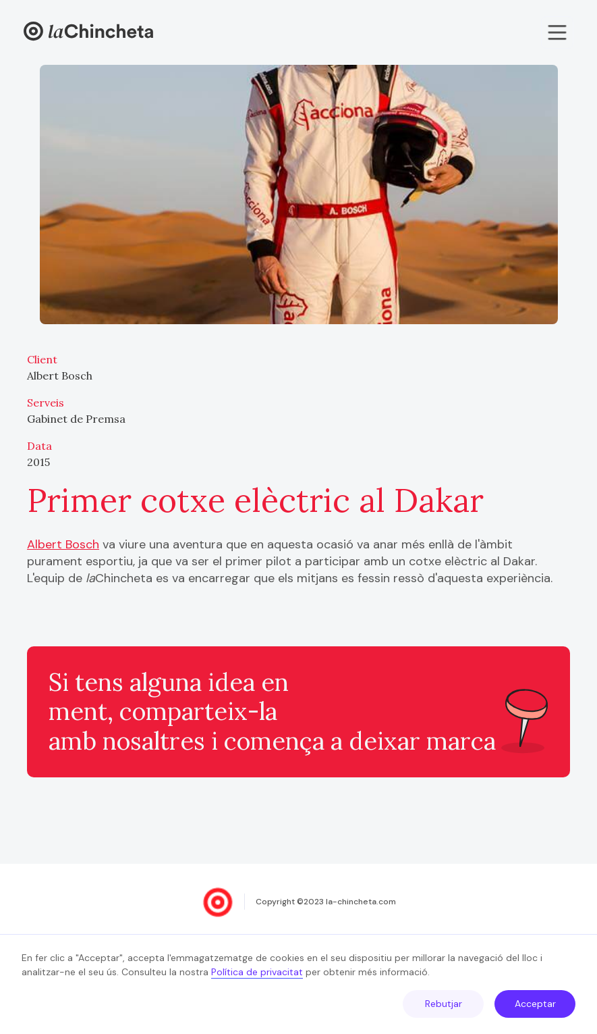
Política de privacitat (257, 972)
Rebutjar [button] (443, 1004)
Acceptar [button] (535, 1004)
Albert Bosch (63, 544)
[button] (557, 32)
